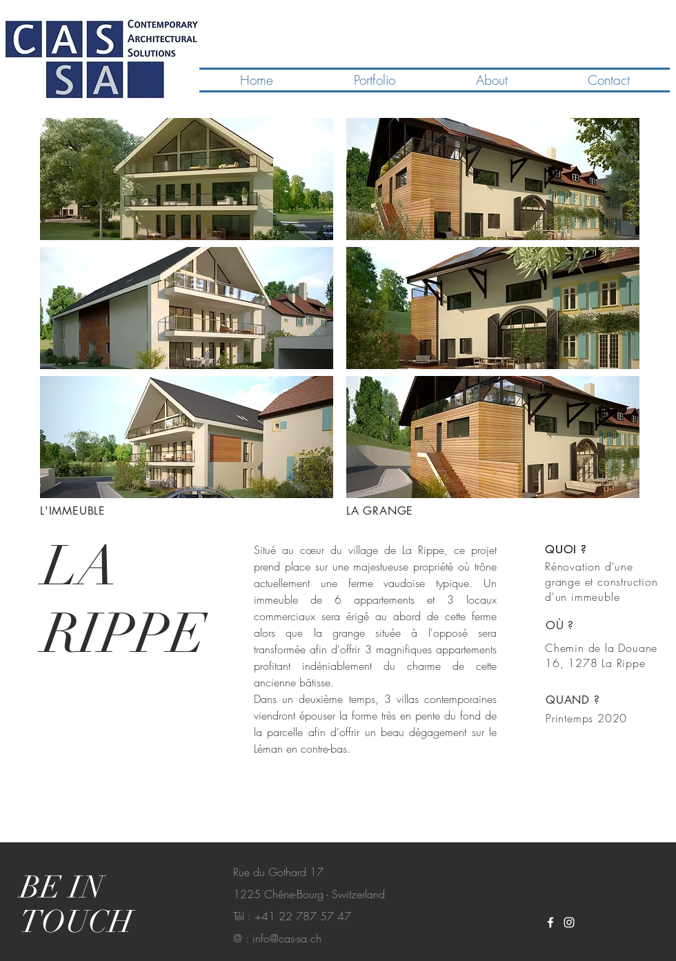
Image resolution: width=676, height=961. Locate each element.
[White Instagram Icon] (569, 922)
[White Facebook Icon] (550, 922)
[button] (186, 179)
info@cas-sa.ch (286, 938)
